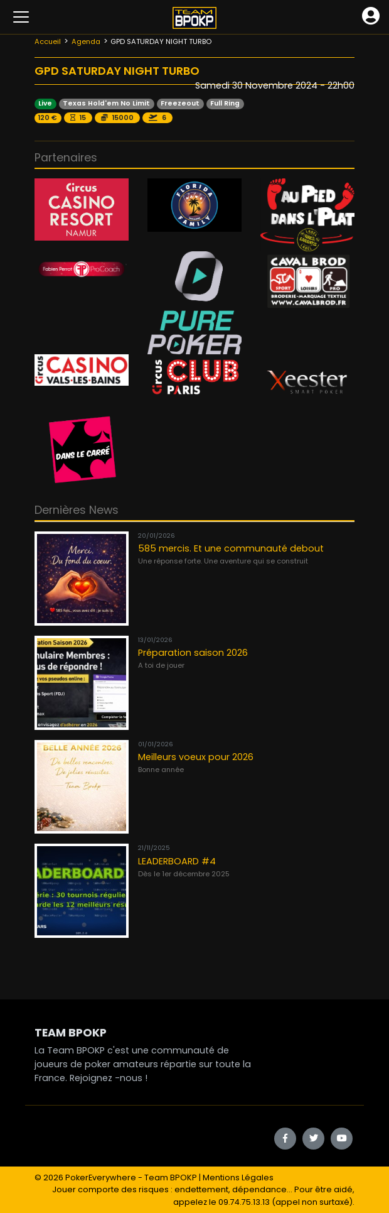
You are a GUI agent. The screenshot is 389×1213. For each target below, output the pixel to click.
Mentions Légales (238, 1177)
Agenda (86, 41)
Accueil (48, 41)
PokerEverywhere (100, 1177)
